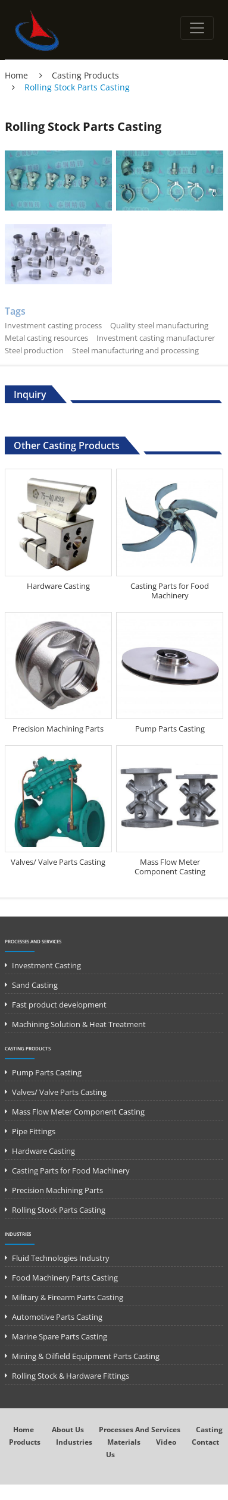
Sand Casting (35, 985)
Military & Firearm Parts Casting (67, 1297)
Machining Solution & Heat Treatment (79, 1024)
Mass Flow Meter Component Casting (170, 866)
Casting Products (85, 75)
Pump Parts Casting (170, 728)
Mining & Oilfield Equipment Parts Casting (86, 1356)
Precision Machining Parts (58, 728)
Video (166, 1442)
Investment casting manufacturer (155, 338)
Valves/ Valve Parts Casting (58, 861)
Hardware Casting (58, 585)
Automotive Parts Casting (57, 1316)
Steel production (34, 350)
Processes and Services (33, 941)
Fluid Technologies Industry (61, 1258)
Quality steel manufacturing (159, 325)
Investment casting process (53, 325)
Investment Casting (46, 965)
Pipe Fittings (33, 1131)
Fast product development (59, 1004)
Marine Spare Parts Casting (59, 1336)
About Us (68, 1429)
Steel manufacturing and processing (135, 350)
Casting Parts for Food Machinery (169, 590)
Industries (18, 1234)
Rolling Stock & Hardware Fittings (70, 1375)
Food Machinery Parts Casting (65, 1277)
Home (16, 75)
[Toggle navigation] (197, 28)
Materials (123, 1442)
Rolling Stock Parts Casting (58, 1209)
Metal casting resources (46, 338)
